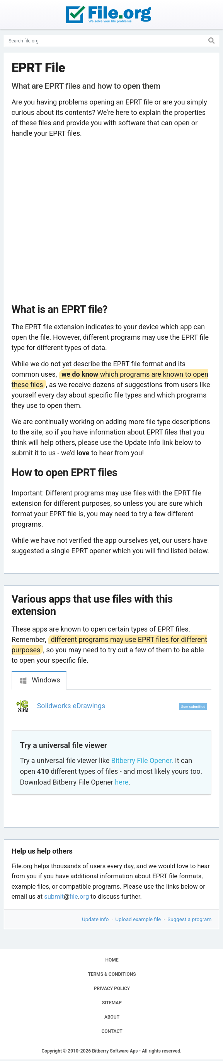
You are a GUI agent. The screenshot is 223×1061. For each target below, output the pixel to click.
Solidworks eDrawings (71, 706)
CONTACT (111, 1031)
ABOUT (111, 1017)
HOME (111, 960)
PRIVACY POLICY (112, 988)
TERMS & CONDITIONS (112, 974)
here (121, 782)
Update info (95, 919)
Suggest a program (189, 919)
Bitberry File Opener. (142, 760)
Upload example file (138, 919)
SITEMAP (112, 1002)
